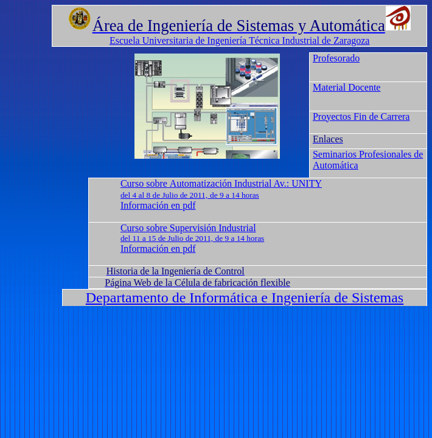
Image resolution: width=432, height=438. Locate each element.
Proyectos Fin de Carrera (361, 116)
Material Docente (347, 87)
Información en (158, 205)
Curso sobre (143, 183)
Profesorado (336, 58)
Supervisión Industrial (213, 228)
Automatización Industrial (221, 183)
